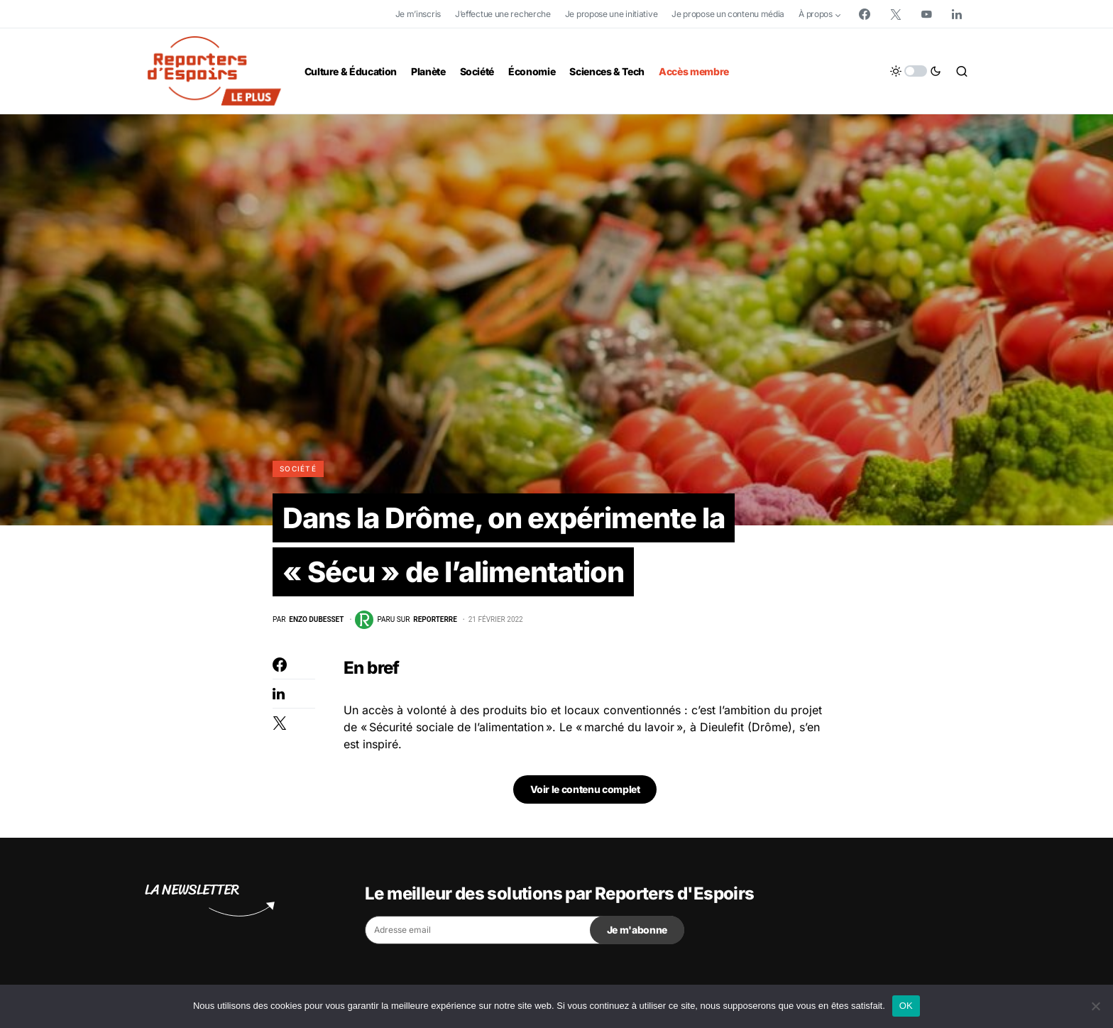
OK (906, 1005)
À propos (816, 14)
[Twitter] (895, 14)
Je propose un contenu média (727, 14)
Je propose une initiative (611, 14)
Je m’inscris (418, 14)
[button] (915, 71)
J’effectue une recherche (503, 14)
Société (298, 468)
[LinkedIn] (956, 14)
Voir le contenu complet (585, 789)
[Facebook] (864, 14)
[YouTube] (926, 14)
